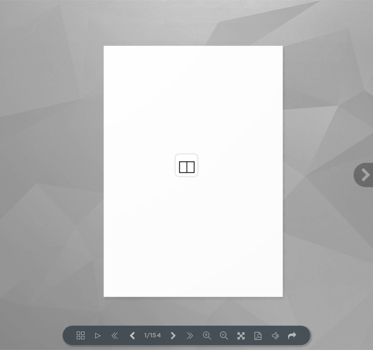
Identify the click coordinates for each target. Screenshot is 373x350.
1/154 (152, 335)
